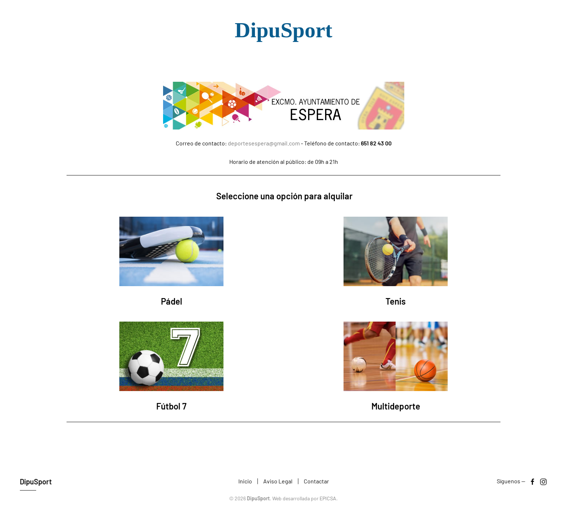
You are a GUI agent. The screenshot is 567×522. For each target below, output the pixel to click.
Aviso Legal (278, 481)
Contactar (316, 481)
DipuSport (35, 481)
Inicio (245, 481)
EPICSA (327, 498)
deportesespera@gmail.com (264, 143)
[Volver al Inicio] (283, 34)
